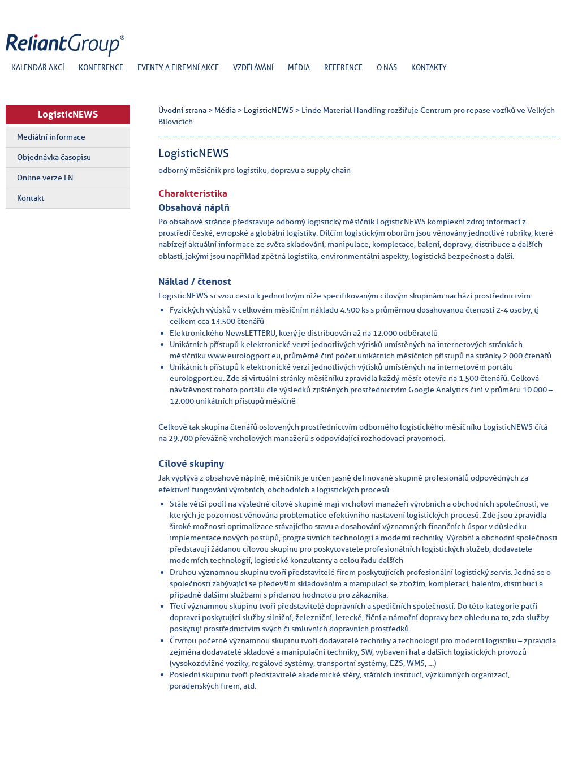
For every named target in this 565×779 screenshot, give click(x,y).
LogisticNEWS (68, 114)
